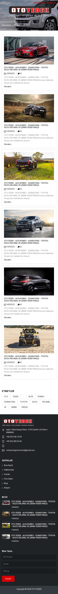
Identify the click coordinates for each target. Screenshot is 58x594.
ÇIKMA (14, 407)
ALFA (31, 397)
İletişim (7, 488)
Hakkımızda (9, 470)
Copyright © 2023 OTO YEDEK (29, 589)
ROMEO (41, 397)
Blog (6, 483)
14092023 (9, 73)
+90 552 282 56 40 (14, 441)
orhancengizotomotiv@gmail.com (20, 450)
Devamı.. (8, 86)
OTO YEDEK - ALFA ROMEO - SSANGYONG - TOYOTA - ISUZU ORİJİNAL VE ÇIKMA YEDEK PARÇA (26, 68)
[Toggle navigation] (53, 20)
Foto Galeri (8, 479)
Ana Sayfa (6, 25)
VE (5, 407)
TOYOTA (23, 402)
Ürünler (7, 474)
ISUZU (34, 402)
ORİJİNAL (46, 402)
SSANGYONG (9, 402)
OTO (6, 397)
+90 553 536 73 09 (14, 437)
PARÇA (25, 407)
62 (20, 73)
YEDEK (15, 397)
